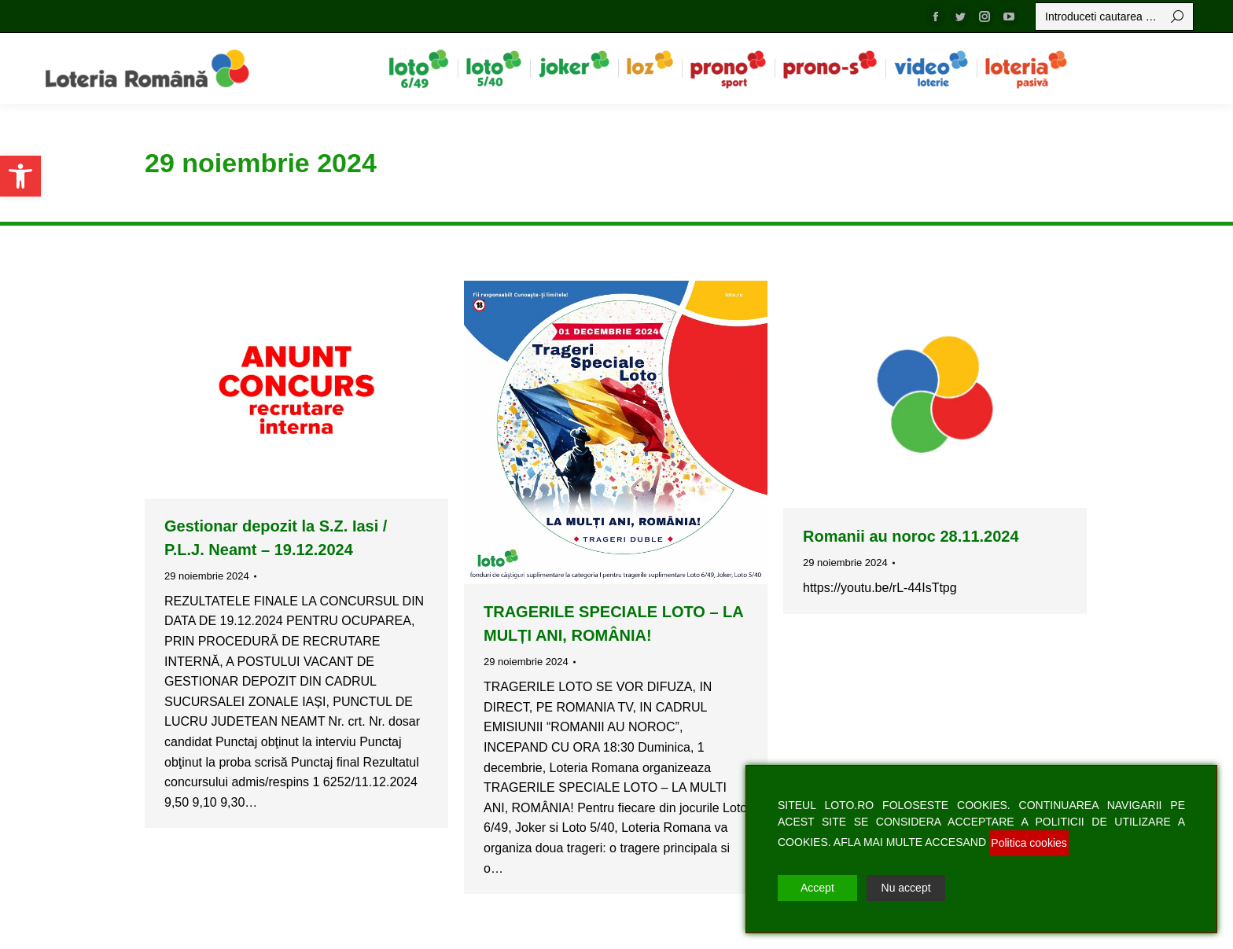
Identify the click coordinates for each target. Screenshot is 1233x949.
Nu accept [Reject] (906, 887)
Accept (817, 887)
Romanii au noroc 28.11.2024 (911, 536)
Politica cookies (1029, 843)
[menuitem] (419, 68)
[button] (20, 176)
